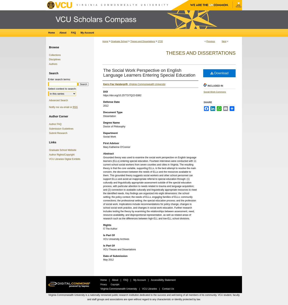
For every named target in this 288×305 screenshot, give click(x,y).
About (115, 280)
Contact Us (168, 288)
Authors (53, 64)
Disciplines (54, 59)
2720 (160, 41)
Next (224, 41)
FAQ (126, 280)
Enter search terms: (59, 79)
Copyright (115, 284)
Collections (55, 55)
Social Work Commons (215, 92)
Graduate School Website (63, 150)
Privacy (104, 284)
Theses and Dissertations (142, 41)
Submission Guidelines (61, 128)
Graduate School (119, 41)
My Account (139, 280)
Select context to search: (62, 88)
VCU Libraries (150, 288)
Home (105, 41)
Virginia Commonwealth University (119, 288)
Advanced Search (58, 100)
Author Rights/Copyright (62, 154)
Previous (210, 41)
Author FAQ (55, 124)
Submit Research (58, 133)
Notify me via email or (63, 107)
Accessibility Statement (163, 280)
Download (219, 73)
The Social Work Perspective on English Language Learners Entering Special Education (149, 73)
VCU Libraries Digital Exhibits (65, 159)
